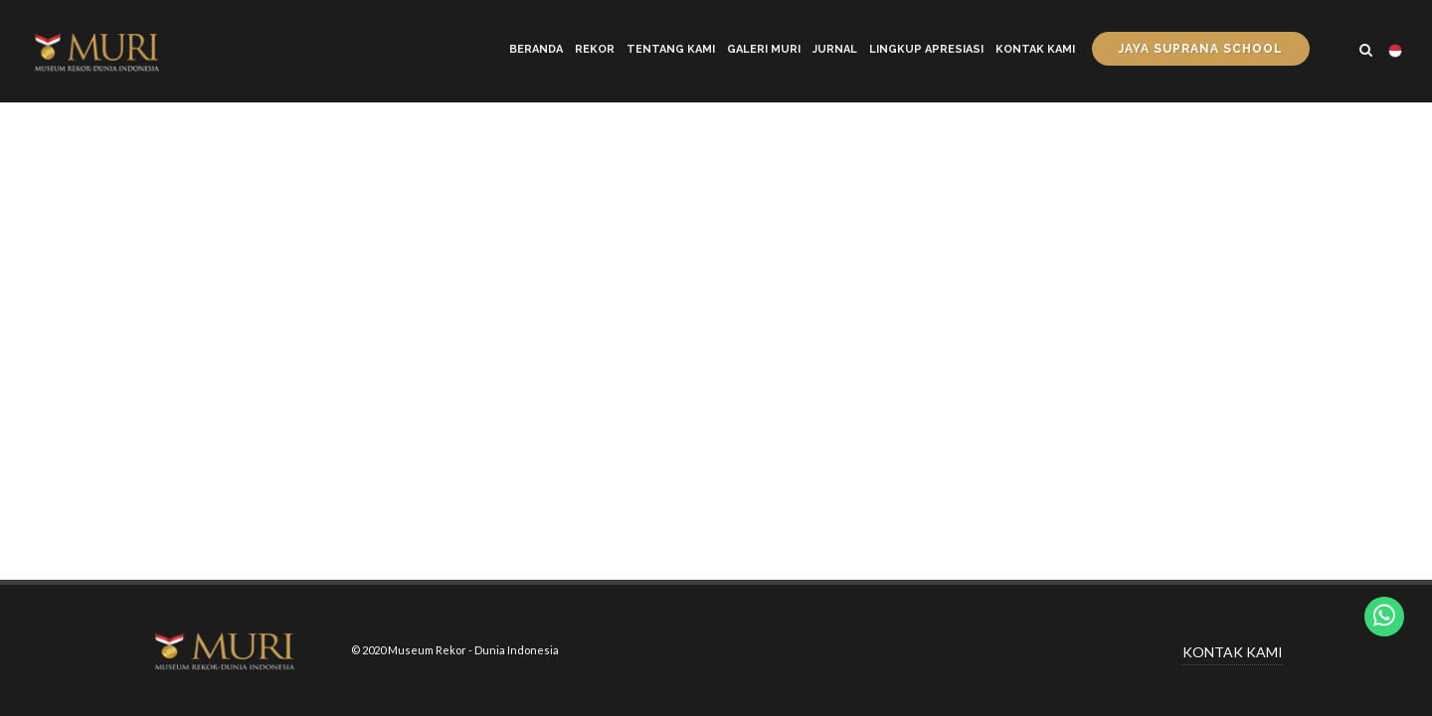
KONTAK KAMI (1232, 651)
